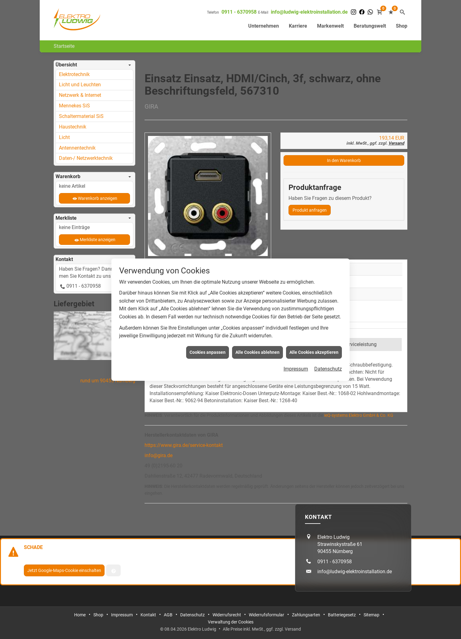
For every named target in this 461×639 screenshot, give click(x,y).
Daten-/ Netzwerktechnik (86, 158)
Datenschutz (328, 349)
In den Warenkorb (344, 160)
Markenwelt (330, 26)
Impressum (296, 349)
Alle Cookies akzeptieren (313, 331)
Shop (401, 26)
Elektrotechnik (74, 74)
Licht (64, 137)
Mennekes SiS (74, 106)
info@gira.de (158, 455)
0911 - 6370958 (239, 12)
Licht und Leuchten (80, 85)
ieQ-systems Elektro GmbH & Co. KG (358, 415)
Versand (396, 143)
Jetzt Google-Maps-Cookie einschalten (64, 570)
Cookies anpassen (208, 331)
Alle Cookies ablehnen (257, 331)
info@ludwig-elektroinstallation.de (309, 12)
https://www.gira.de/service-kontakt (184, 445)
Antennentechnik (77, 148)
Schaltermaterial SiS (81, 116)
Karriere (298, 26)
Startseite (64, 46)
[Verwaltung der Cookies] (113, 570)
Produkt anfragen (310, 210)
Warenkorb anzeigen (97, 198)
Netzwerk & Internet (80, 95)
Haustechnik (72, 127)
